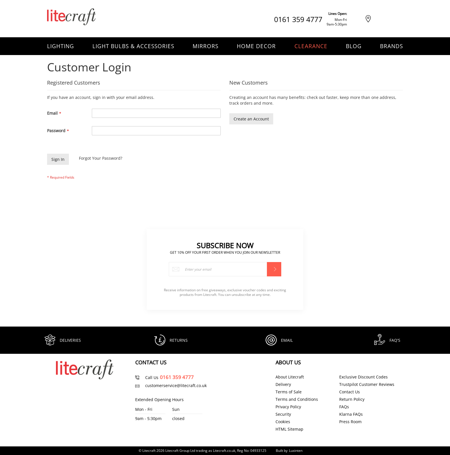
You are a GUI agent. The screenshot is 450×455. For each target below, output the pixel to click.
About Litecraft (290, 377)
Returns (179, 340)
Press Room (350, 421)
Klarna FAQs (351, 414)
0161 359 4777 (298, 19)
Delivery (283, 384)
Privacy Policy (288, 407)
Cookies (283, 421)
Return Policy (351, 399)
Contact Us (349, 392)
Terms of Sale (289, 392)
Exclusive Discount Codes (363, 377)
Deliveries (70, 340)
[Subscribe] (274, 268)
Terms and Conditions (297, 399)
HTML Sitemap (289, 429)
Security (283, 414)
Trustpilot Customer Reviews (366, 384)
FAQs (344, 407)
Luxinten (295, 450)
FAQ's (395, 340)
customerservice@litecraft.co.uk (176, 385)
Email (287, 340)
